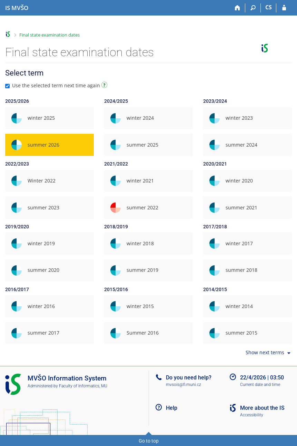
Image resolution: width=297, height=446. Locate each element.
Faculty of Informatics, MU (83, 386)
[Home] (237, 7)
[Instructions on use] (105, 86)
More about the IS (262, 408)
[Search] (253, 7)
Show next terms (269, 353)
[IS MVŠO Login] (284, 7)
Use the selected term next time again (57, 85)
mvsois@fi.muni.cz (183, 384)
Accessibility (251, 415)
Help (171, 408)
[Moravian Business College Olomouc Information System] (16, 7)
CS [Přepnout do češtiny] (268, 7)
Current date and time (260, 384)
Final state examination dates (49, 35)
